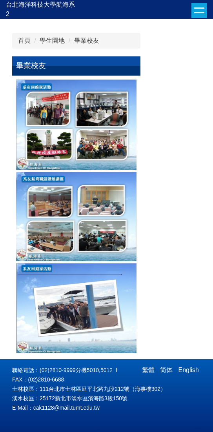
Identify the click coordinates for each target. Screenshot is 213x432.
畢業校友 (86, 40)
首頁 (24, 40)
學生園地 (52, 40)
